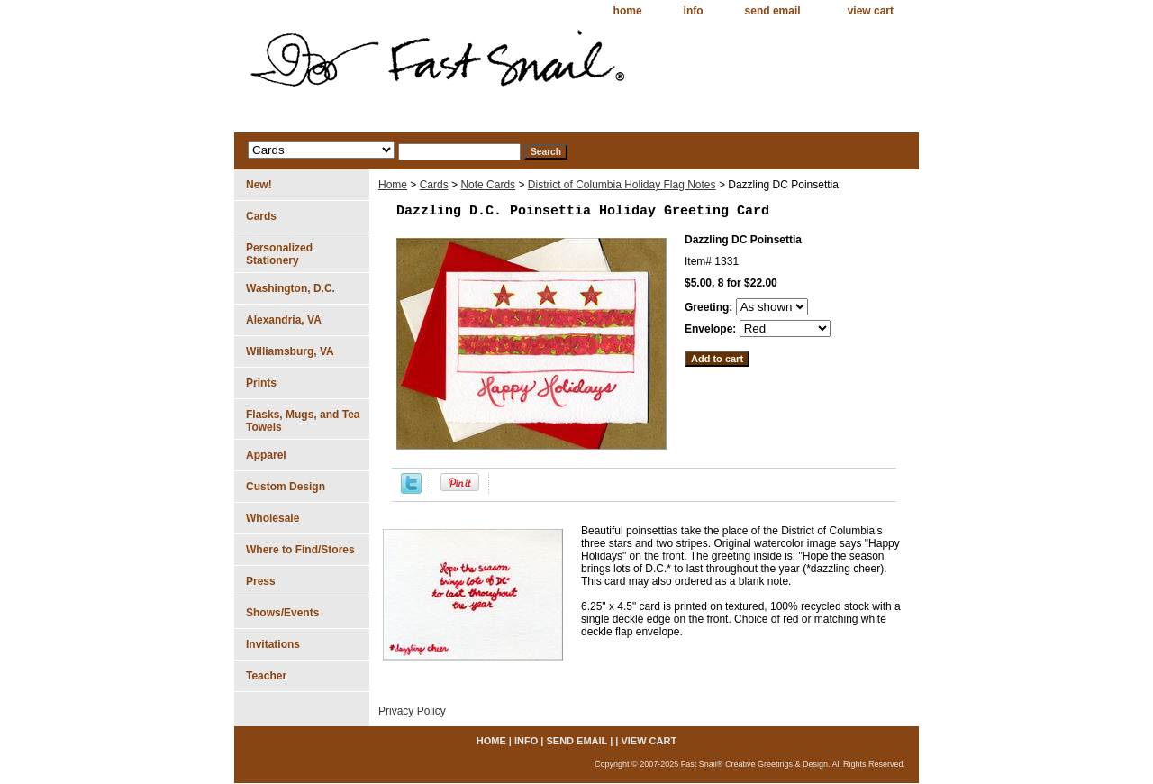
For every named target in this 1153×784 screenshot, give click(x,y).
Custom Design (285, 486)
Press (261, 581)
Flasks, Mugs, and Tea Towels (302, 420)
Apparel (266, 455)
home (627, 11)
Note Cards (487, 184)
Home (392, 184)
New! (259, 184)
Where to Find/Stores (300, 549)
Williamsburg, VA (290, 351)
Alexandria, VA (284, 320)
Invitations (273, 644)
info (694, 11)
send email (773, 11)
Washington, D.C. (290, 288)
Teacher (266, 676)
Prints (261, 383)
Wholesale (272, 518)
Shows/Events (282, 612)
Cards (434, 184)
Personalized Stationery (279, 254)
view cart (871, 11)
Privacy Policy (412, 711)
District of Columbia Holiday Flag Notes (622, 184)
